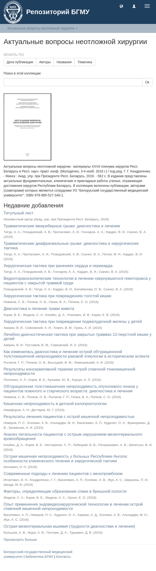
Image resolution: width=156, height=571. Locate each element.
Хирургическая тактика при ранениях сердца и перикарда (58, 265)
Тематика (85, 62)
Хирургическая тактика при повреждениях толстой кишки (57, 296)
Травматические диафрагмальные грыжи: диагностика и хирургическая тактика (71, 245)
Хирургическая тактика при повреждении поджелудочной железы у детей (73, 321)
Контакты (63, 557)
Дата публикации (20, 62)
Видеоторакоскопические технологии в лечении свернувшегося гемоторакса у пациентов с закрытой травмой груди (77, 280)
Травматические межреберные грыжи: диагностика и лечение (62, 226)
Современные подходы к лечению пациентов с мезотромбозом (63, 473)
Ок (147, 82)
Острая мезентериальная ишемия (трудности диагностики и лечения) (69, 526)
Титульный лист (19, 213)
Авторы (45, 62)
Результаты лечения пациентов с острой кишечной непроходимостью (69, 416)
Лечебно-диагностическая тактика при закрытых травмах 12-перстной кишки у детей (77, 336)
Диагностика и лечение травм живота (39, 308)
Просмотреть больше (20, 540)
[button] (121, 6)
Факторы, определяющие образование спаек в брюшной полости (65, 491)
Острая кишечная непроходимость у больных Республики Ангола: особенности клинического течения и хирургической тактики (66, 458)
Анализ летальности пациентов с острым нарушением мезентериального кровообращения (73, 436)
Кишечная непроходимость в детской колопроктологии (55, 403)
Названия (64, 62)
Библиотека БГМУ (40, 557)
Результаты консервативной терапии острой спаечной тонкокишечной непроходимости (69, 371)
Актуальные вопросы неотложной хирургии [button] (42, 28)
